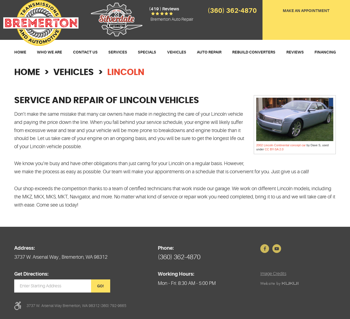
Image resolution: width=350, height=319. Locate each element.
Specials (147, 52)
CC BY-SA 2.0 (274, 149)
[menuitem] (20, 52)
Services (117, 52)
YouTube (276, 248)
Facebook (264, 248)
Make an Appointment (306, 10)
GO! (100, 286)
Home (20, 52)
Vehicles (176, 52)
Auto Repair (209, 52)
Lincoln (125, 72)
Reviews (295, 52)
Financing (325, 52)
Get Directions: (31, 274)
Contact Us (85, 52)
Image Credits (273, 273)
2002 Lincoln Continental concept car (281, 145)
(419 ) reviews (164, 9)
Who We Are (49, 52)
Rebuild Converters (253, 52)
